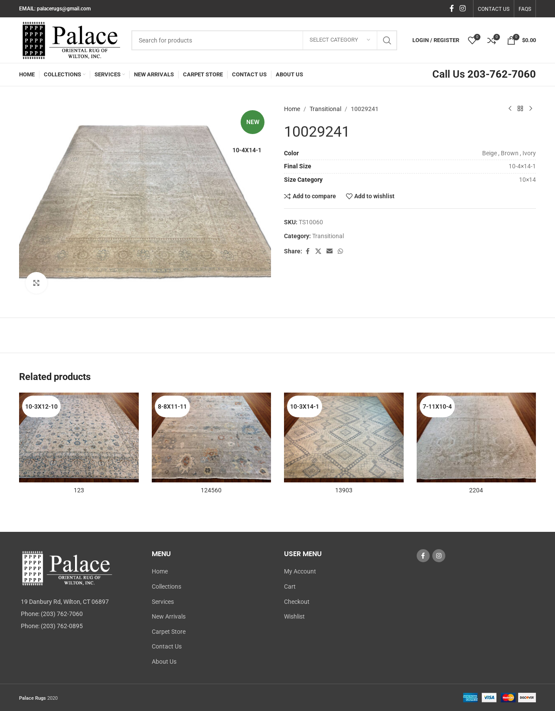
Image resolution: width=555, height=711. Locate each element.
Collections (166, 586)
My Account (300, 571)
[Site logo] (71, 39)
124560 (211, 490)
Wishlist (294, 616)
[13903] (344, 437)
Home (292, 108)
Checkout (297, 601)
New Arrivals (169, 616)
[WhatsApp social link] (340, 251)
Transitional (325, 108)
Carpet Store (169, 631)
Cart (290, 586)
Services (163, 601)
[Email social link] (329, 251)
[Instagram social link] (463, 8)
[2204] (476, 437)
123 (79, 490)
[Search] (264, 40)
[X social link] (318, 251)
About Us (164, 661)
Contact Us (167, 646)
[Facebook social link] (452, 8)
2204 (476, 490)
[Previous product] (510, 109)
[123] (79, 437)
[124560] (211, 437)
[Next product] (531, 109)
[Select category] (340, 40)
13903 (344, 490)
